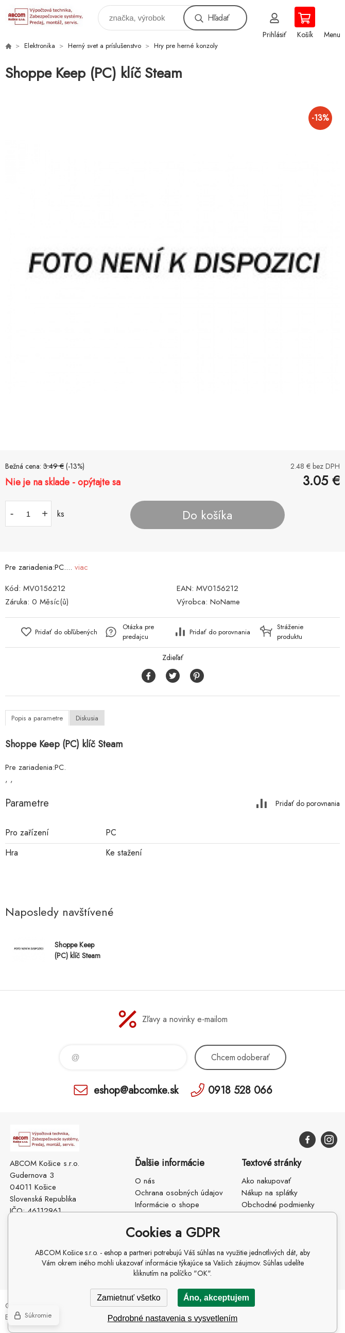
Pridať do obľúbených (66, 632)
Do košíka (207, 515)
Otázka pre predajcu (138, 631)
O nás (145, 1181)
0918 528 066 (240, 1090)
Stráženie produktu (290, 631)
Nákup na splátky (270, 1192)
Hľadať (218, 18)
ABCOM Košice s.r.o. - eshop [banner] (50, 15)
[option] (172, 267)
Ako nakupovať (266, 1181)
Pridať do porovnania (219, 632)
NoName (225, 601)
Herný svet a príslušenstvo (104, 46)
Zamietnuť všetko (128, 1297)
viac (81, 567)
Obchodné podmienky (278, 1204)
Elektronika (39, 46)
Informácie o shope (167, 1204)
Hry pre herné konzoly (186, 46)
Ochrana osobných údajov (179, 1192)
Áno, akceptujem (216, 1297)
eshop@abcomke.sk (136, 1090)
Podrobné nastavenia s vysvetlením (173, 1318)
